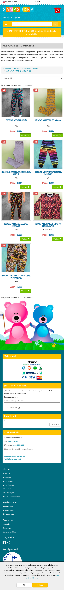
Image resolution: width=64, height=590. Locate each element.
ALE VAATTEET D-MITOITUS (18, 71)
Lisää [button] (24, 135)
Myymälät (7, 489)
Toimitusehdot (8, 510)
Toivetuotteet (8, 514)
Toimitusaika (8, 507)
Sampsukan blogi (9, 532)
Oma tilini (6, 17)
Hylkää (40, 585)
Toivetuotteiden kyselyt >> (14, 457)
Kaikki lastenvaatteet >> (14, 459)
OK (24, 585)
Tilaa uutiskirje (11, 408)
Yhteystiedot (8, 481)
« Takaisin (7, 69)
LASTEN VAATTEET (31, 69)
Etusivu (17, 69)
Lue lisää (55, 424)
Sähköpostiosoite (11, 397)
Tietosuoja (7, 478)
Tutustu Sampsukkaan (11, 497)
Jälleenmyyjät (8, 493)
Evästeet (6, 474)
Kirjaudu (17, 17)
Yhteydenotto (8, 485)
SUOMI (37, 2)
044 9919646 (13, 441)
